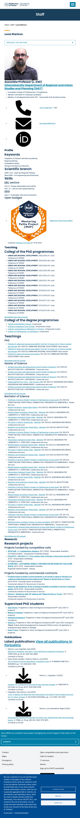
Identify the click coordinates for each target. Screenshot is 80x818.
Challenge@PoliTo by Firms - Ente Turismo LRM (25, 382)
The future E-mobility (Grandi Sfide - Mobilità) (24, 422)
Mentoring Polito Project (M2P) (61, 221)
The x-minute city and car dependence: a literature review (28, 662)
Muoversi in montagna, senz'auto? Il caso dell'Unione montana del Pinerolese (36, 652)
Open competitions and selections (54, 752)
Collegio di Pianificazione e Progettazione (23, 332)
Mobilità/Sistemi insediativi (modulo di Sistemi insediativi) (29, 522)
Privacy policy (8, 813)
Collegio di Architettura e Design (19, 324)
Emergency (7, 760)
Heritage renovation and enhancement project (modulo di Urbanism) (32, 367)
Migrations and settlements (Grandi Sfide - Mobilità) (27, 427)
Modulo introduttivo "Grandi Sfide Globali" (23, 407)
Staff (12, 25)
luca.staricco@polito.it (47, 123)
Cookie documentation (21, 813)
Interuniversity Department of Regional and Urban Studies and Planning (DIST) (38, 86)
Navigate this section (40, 43)
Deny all (58, 796)
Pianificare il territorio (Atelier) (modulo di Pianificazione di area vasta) (33, 400)
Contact (5, 752)
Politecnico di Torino (23, 243)
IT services (44, 760)
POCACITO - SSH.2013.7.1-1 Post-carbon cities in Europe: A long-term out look (39, 556)
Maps (4, 756)
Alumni (43, 764)
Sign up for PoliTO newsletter (52, 768)
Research (10, 539)
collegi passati (16, 317)
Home (6, 25)
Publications (13, 637)
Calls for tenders (47, 756)
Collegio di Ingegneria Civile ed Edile (21, 327)
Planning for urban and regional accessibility (24, 354)
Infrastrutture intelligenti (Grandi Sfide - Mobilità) (25, 417)
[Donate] (40, 741)
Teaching (10, 247)
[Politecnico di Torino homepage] (16, 4)
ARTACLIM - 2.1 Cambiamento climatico (23, 551)
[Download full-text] (23, 676)
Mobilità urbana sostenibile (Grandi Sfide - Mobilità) (26, 412)
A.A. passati (15, 361)
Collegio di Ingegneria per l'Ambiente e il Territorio (26, 329)
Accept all (58, 803)
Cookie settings (58, 789)
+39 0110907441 (45, 108)
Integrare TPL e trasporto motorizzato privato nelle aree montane (31, 685)
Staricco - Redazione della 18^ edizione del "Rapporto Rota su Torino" (35, 594)
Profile (8, 150)
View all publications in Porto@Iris (38, 643)
